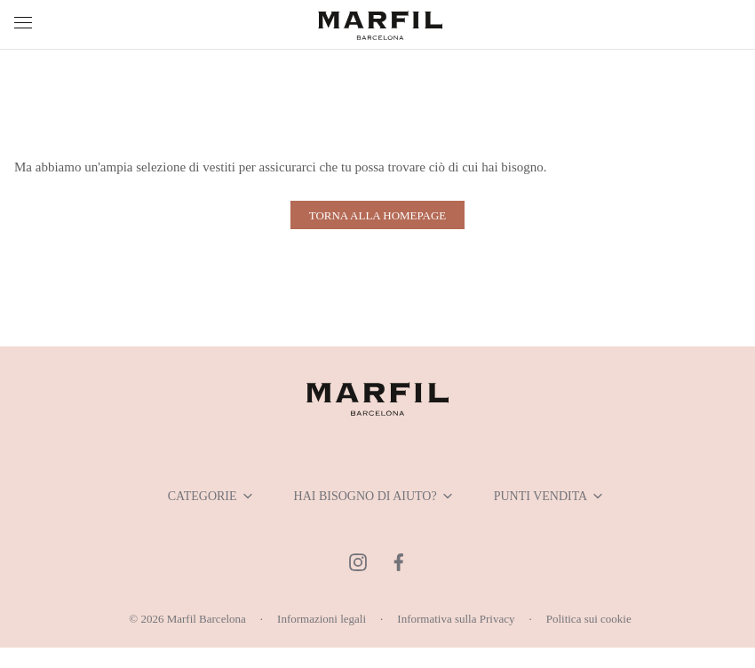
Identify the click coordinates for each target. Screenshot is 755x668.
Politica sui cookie (619, 637)
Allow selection (377, 518)
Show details (659, 461)
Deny (137, 518)
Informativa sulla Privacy (466, 637)
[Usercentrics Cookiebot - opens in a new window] (657, 136)
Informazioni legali (312, 637)
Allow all (618, 518)
